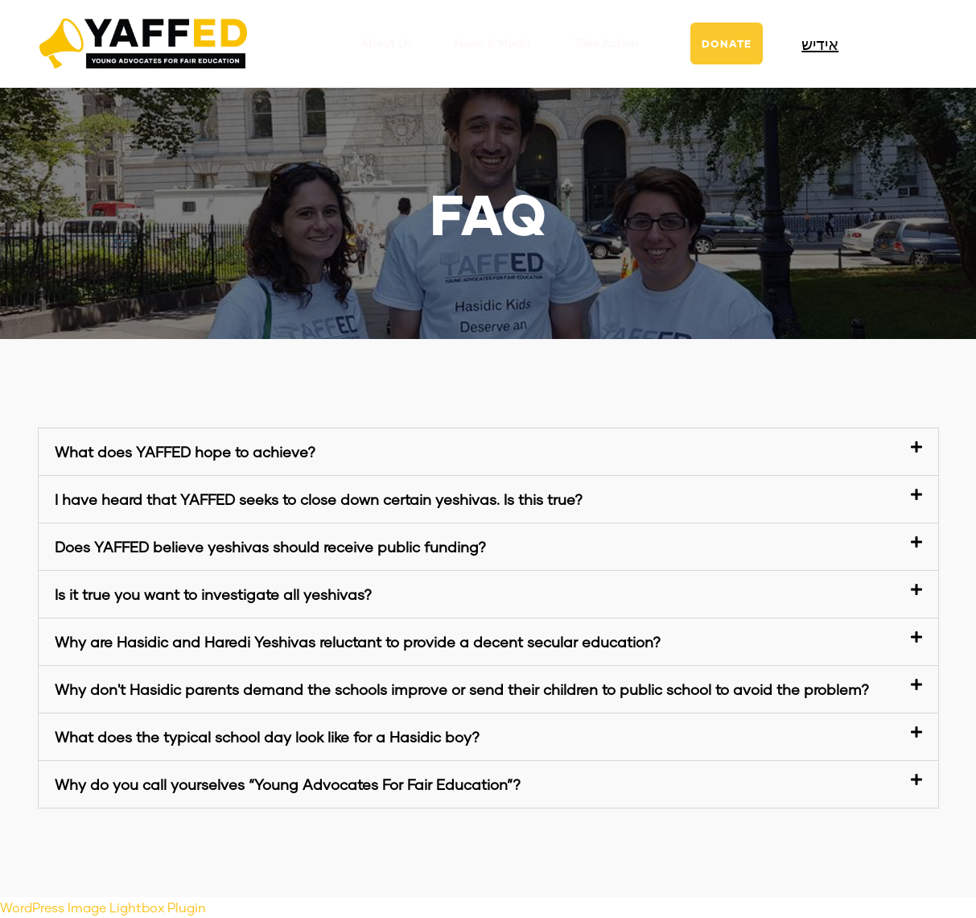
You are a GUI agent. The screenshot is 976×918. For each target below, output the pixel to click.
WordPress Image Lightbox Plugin (103, 907)
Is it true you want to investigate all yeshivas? (213, 594)
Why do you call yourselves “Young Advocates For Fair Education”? (288, 784)
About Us (386, 43)
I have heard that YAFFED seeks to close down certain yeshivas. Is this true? (319, 499)
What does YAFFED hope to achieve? (185, 452)
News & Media (493, 43)
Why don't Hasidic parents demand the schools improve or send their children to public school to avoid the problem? (462, 689)
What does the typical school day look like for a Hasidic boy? (267, 737)
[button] (488, 451)
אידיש (819, 43)
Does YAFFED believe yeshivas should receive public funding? (270, 547)
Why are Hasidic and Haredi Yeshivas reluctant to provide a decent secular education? (358, 642)
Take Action (606, 43)
